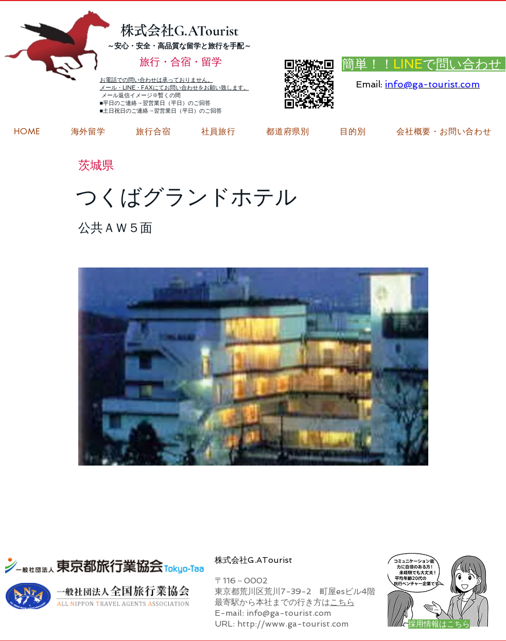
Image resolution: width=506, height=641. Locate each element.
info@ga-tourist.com (432, 84)
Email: (369, 84)
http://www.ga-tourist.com (292, 624)
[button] (443, 132)
